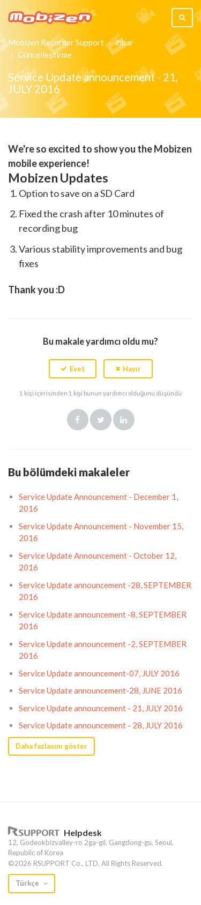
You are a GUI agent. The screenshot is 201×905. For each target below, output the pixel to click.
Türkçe (28, 883)
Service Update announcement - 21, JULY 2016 (101, 708)
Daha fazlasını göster (51, 746)
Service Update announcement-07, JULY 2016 (99, 673)
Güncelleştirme (45, 54)
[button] (72, 368)
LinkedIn (124, 419)
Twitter (100, 419)
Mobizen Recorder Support (56, 42)
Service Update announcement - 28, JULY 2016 (101, 725)
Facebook (77, 419)
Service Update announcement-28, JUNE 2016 (100, 690)
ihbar (124, 42)
